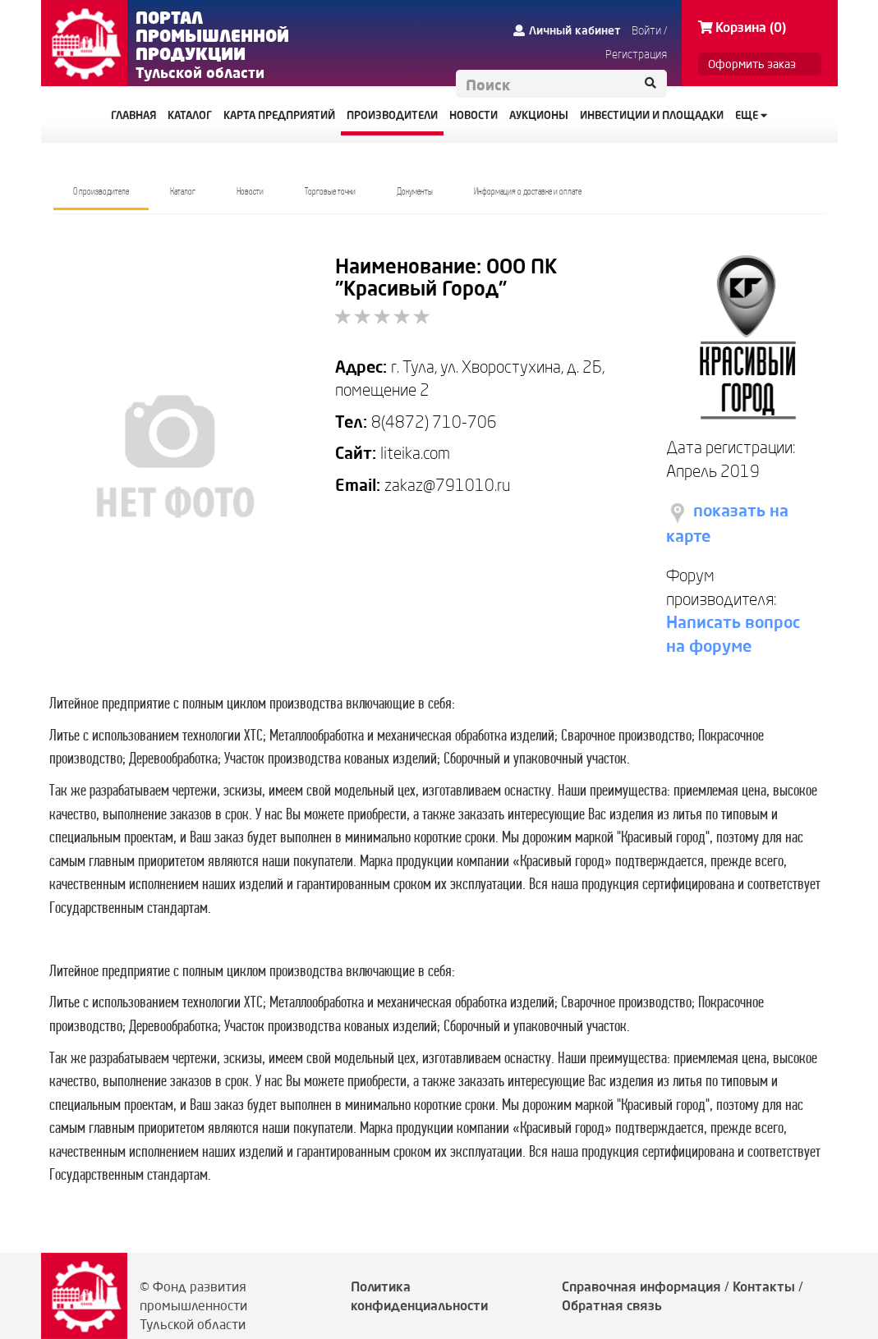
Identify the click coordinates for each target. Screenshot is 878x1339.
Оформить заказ (752, 64)
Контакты (764, 1286)
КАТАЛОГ (190, 115)
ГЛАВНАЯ (133, 115)
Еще (751, 115)
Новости (250, 191)
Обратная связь (612, 1305)
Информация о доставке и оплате (528, 191)
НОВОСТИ (473, 115)
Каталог (182, 191)
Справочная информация (641, 1286)
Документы (415, 191)
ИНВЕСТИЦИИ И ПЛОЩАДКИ (652, 115)
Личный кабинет (567, 30)
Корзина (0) (742, 27)
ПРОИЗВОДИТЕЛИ (392, 115)
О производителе (101, 191)
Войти (646, 30)
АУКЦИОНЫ (538, 115)
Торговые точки (330, 191)
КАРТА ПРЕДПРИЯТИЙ (279, 115)
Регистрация (636, 54)
